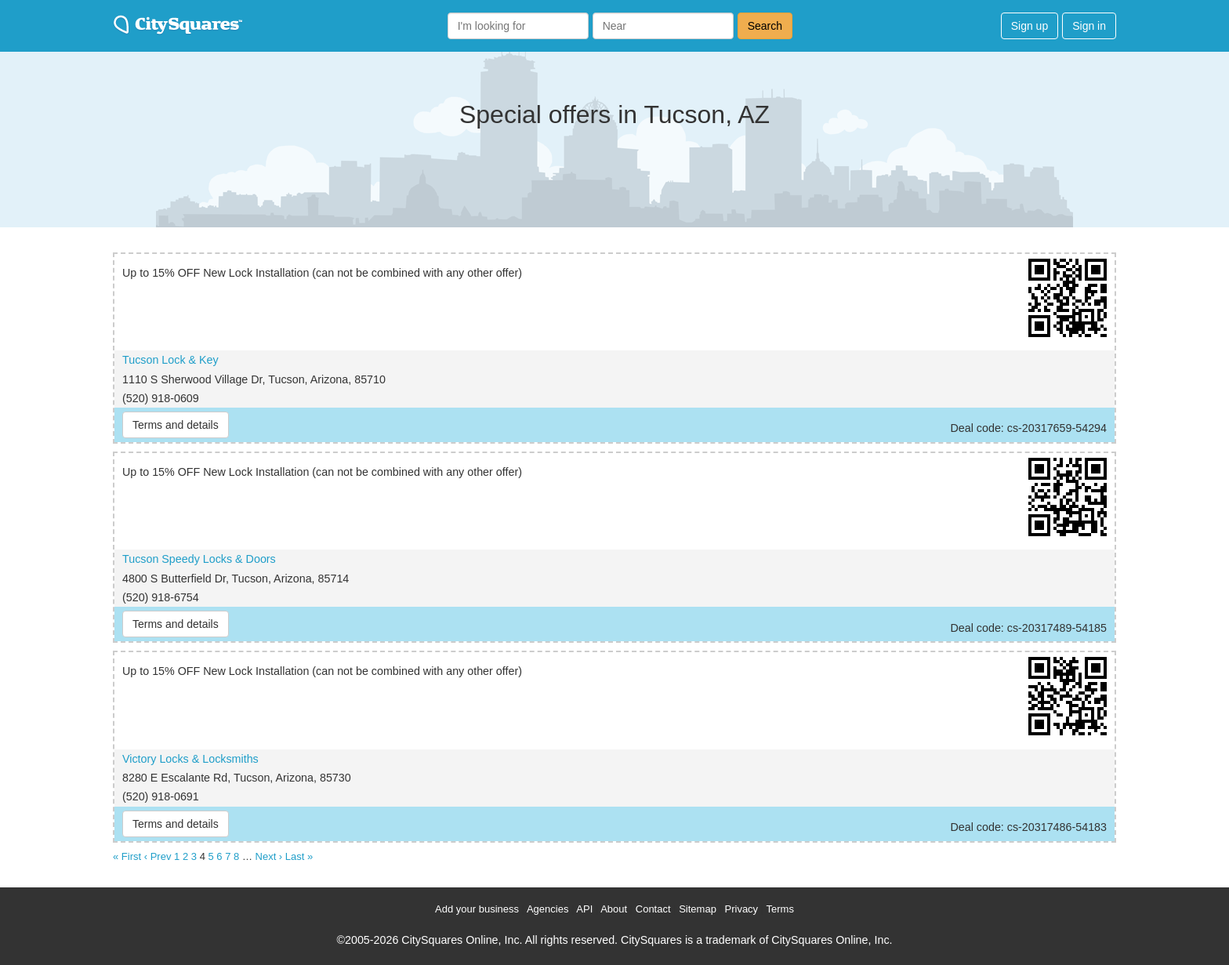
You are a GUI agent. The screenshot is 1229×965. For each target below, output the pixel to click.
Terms (780, 909)
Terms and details (175, 425)
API (584, 909)
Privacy (742, 909)
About (613, 909)
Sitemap (697, 909)
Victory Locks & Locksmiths (190, 759)
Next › (269, 856)
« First (127, 856)
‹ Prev (158, 856)
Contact (653, 909)
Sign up (1029, 26)
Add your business (477, 909)
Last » (299, 856)
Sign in (1089, 26)
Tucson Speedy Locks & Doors (199, 559)
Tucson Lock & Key (170, 360)
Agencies (547, 909)
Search (765, 26)
